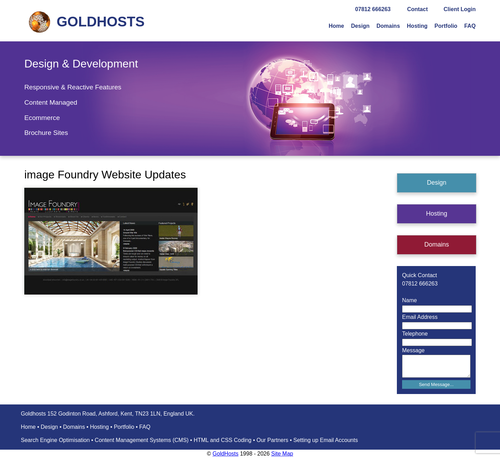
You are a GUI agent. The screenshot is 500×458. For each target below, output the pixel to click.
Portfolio (445, 26)
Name (409, 300)
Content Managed (50, 102)
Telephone (415, 334)
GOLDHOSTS (100, 21)
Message (413, 350)
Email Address (420, 317)
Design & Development (81, 63)
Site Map (282, 454)
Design (360, 26)
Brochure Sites (46, 132)
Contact (417, 9)
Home (336, 26)
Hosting (417, 26)
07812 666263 (373, 9)
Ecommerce (42, 117)
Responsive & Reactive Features (72, 87)
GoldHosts (225, 454)
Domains (388, 26)
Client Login (460, 9)
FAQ (470, 26)
